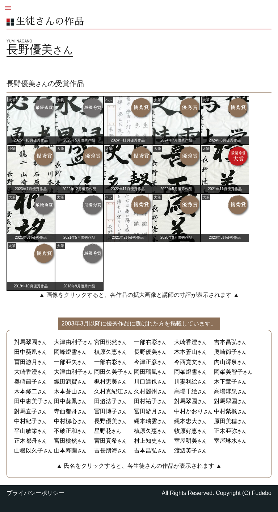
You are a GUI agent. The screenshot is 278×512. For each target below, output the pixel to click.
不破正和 (65, 431)
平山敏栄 (25, 431)
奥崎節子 (225, 352)
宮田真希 (105, 441)
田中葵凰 (25, 352)
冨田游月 (25, 362)
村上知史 (145, 441)
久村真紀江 (108, 391)
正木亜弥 (225, 431)
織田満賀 (65, 381)
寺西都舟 (65, 411)
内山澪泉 (225, 362)
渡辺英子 (185, 450)
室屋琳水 (225, 441)
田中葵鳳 (65, 401)
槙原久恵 (105, 352)
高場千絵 (185, 391)
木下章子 (225, 381)
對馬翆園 (225, 401)
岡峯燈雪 (185, 372)
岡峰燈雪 (65, 352)
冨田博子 (105, 411)
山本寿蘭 (65, 450)
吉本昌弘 (225, 342)
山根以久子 (28, 450)
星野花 (102, 431)
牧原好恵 (185, 431)
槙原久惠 (145, 431)
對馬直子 (25, 411)
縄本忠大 (185, 421)
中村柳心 (65, 421)
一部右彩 (145, 342)
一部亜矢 (65, 362)
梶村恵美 (105, 381)
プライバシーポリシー (35, 493)
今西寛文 (185, 362)
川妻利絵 (185, 381)
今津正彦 (145, 362)
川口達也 (145, 381)
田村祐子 (145, 401)
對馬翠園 (25, 342)
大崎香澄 (185, 342)
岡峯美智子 (228, 372)
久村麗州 (145, 391)
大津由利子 (68, 342)
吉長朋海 (105, 450)
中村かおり (188, 411)
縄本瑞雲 (145, 421)
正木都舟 (25, 441)
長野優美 (145, 352)
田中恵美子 (28, 401)
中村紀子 (25, 421)
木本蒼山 (185, 352)
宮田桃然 (105, 342)
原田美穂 (225, 421)
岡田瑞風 (145, 372)
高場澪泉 (225, 391)
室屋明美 (185, 441)
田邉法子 (105, 401)
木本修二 (25, 391)
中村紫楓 (225, 411)
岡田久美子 (108, 372)
